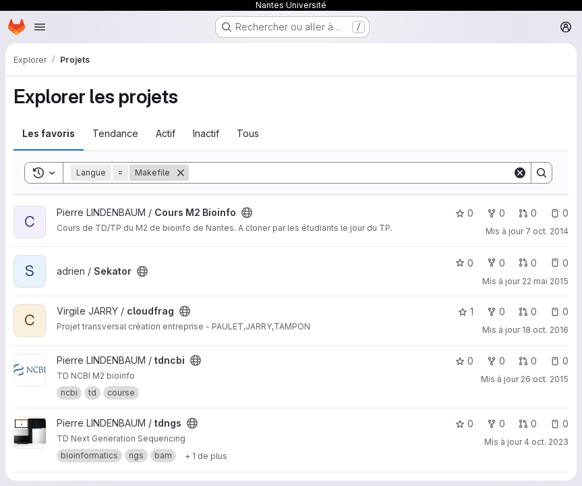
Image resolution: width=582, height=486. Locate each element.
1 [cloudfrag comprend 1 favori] (465, 311)
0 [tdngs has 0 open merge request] (528, 423)
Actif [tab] (165, 133)
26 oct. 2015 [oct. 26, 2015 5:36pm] (545, 379)
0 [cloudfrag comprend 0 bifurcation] (496, 311)
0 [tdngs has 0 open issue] (559, 423)
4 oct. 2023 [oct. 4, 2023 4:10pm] (546, 442)
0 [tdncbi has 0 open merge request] (528, 361)
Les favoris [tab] (48, 133)
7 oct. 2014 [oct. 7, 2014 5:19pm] (547, 231)
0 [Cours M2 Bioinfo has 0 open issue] (559, 213)
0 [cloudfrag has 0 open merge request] (528, 311)
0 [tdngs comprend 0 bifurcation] (496, 423)
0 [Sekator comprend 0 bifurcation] (496, 263)
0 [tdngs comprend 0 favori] (464, 423)
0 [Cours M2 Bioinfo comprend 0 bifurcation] (496, 213)
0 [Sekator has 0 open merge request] (528, 263)
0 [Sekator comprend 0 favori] (464, 263)
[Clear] (520, 173)
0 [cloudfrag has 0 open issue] (559, 311)
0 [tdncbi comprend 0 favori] (464, 361)
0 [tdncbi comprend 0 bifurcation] (496, 361)
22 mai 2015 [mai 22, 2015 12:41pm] (545, 281)
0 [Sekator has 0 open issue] (559, 263)
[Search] (351, 173)
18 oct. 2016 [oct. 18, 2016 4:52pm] (545, 330)
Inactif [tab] (206, 133)
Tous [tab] (248, 133)
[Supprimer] (181, 173)
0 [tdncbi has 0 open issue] (559, 361)
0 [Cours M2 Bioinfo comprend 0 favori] (464, 213)
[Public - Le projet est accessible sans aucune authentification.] (246, 212)
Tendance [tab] (115, 133)
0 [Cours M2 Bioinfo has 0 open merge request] (528, 213)
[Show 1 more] (206, 456)
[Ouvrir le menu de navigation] (40, 27)
